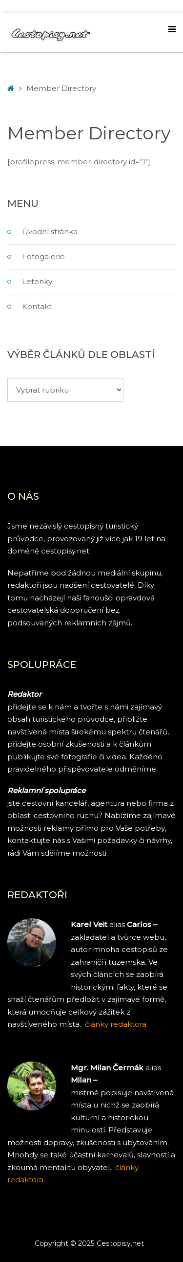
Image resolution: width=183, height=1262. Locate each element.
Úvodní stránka (50, 231)
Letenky (37, 281)
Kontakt (37, 306)
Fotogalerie (43, 256)
